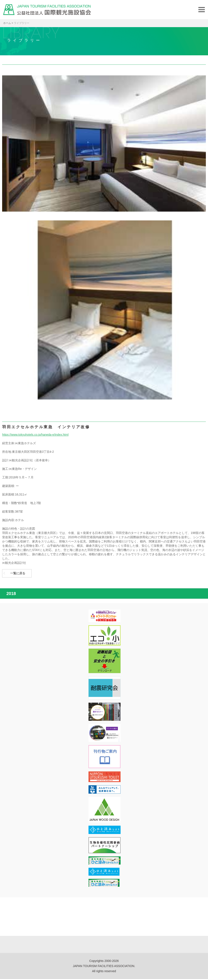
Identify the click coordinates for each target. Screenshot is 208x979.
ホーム (7, 23)
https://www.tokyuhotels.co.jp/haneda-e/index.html (35, 434)
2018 (11, 593)
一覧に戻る (17, 573)
